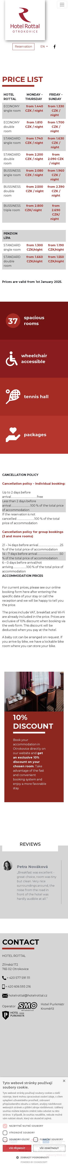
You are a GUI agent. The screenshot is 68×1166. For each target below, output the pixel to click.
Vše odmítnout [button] (49, 1148)
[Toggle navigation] (62, 4)
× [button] (64, 1081)
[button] (34, 1157)
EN (43, 46)
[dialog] (34, 1121)
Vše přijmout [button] (17, 1148)
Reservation (23, 46)
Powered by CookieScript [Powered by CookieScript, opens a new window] (34, 1162)
